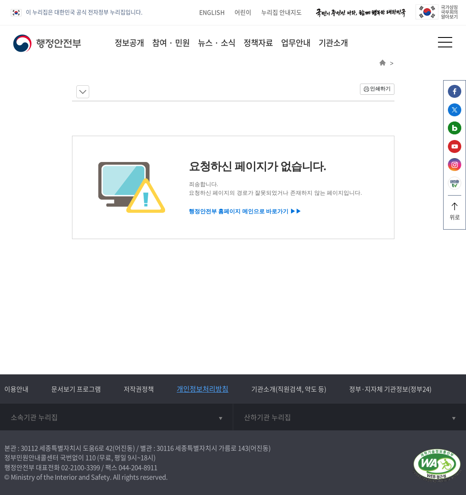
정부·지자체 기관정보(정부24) (390, 389)
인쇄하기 (380, 89)
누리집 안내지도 (281, 12)
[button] (424, 42)
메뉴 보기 (82, 91)
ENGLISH (212, 12)
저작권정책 (139, 389)
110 (90, 457)
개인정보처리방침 (202, 388)
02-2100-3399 (80, 467)
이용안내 (16, 389)
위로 (454, 213)
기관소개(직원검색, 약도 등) (288, 389)
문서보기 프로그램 (76, 389)
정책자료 (258, 43)
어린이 (243, 12)
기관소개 (333, 43)
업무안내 (295, 43)
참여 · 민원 (171, 43)
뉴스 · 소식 (216, 43)
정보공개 (129, 43)
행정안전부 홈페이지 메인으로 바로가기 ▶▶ (245, 211)
